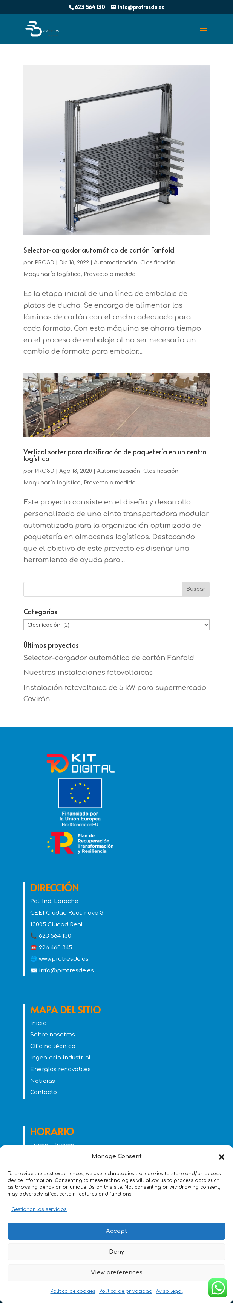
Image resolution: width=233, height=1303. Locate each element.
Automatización (115, 262)
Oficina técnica (52, 1046)
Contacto (43, 1092)
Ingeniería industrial (60, 1058)
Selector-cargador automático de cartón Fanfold (98, 249)
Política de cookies (73, 1291)
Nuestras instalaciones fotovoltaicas (88, 672)
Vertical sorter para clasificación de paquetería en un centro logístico (115, 455)
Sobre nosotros (52, 1035)
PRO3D (44, 262)
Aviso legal (169, 1291)
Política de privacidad (125, 1291)
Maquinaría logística (52, 274)
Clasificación (157, 262)
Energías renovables (60, 1069)
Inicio (38, 1023)
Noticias (42, 1081)
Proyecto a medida (110, 274)
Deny (116, 1252)
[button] (221, 1157)
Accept (116, 1231)
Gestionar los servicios (39, 1209)
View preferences (117, 1272)
